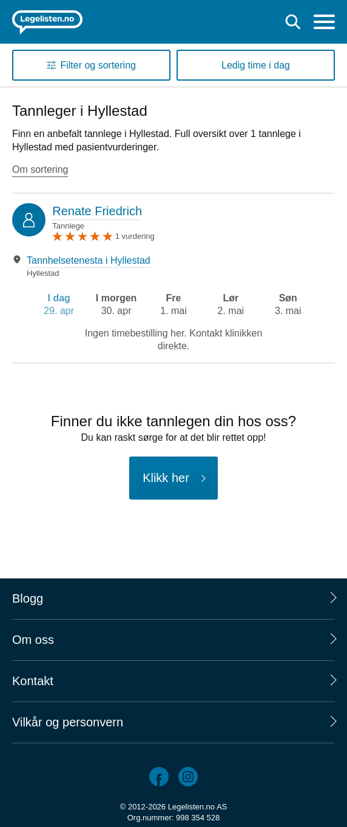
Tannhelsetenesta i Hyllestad (88, 260)
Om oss (33, 639)
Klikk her (166, 477)
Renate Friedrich (97, 211)
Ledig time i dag (255, 65)
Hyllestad (43, 273)
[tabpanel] (173, 266)
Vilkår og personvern (67, 722)
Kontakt (32, 681)
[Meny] (324, 23)
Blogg (27, 598)
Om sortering (40, 169)
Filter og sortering (98, 65)
